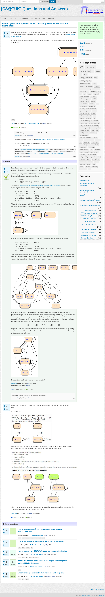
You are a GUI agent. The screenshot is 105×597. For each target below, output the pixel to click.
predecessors (83, 169)
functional (95, 144)
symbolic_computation (85, 111)
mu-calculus (96, 89)
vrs (81, 66)
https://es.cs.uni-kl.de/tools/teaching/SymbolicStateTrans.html (45, 153)
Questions (12, 18)
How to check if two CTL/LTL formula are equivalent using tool (42, 551)
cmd (81, 125)
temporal (96, 94)
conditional (82, 159)
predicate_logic (83, 123)
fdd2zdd (94, 111)
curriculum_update (84, 135)
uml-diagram (92, 147)
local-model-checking (85, 89)
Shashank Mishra (50, 576)
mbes (94, 83)
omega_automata (86, 78)
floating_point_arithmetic (85, 115)
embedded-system (84, 149)
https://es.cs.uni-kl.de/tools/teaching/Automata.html (50, 139)
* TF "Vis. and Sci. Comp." (88, 210)
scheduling (82, 164)
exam (98, 71)
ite (98, 159)
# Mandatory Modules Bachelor (90, 205)
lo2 (80, 94)
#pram (88, 159)
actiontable (82, 154)
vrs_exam (90, 67)
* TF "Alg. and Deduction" (88, 221)
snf (94, 115)
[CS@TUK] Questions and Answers (34, 9)
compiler (90, 161)
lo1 (99, 157)
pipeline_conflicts (84, 152)
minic (92, 130)
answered (14, 383)
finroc (81, 140)
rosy (95, 78)
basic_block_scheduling (85, 137)
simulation (91, 103)
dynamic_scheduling (94, 123)
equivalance (92, 106)
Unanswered (23, 18)
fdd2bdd (93, 113)
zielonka (97, 86)
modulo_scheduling (91, 154)
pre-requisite (83, 144)
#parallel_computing (84, 130)
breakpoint (88, 118)
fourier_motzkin (83, 106)
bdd (84, 94)
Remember (45, 1)
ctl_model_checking (84, 113)
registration (97, 149)
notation (81, 166)
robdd (86, 132)
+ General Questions (86, 238)
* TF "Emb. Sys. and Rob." (88, 224)
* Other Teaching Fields (87, 232)
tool (97, 103)
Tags (31, 18)
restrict (94, 159)
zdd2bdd (98, 140)
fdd (89, 169)
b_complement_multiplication (91, 125)
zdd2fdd (94, 99)
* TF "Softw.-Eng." (86, 216)
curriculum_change (84, 120)
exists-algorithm (83, 103)
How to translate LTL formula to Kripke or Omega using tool (41, 541)
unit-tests (95, 137)
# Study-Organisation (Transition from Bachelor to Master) (89, 193)
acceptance (92, 132)
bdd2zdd (82, 108)
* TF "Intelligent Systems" (88, 229)
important (94, 166)
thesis (89, 144)
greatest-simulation (84, 96)
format (81, 132)
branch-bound (95, 142)
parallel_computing (85, 81)
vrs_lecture (93, 96)
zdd (94, 118)
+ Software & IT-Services (88, 235)
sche (86, 140)
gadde (47, 566)
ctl (80, 74)
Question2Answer (85, 595)
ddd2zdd (91, 140)
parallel (89, 164)
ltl (92, 71)
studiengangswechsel (91, 108)
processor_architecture (86, 86)
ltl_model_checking (85, 83)
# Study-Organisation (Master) (90, 200)
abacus (96, 161)
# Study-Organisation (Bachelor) (87, 184)
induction (82, 118)
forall (94, 164)
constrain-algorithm (84, 128)
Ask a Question (48, 18)
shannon (88, 166)
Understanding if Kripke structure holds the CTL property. (41, 573)
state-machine (83, 147)
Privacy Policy (99, 589)
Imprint (92, 589)
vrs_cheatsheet (94, 120)
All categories (85, 180)
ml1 (91, 149)
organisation (93, 157)
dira (85, 74)
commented (17, 135)
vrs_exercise (85, 71)
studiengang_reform (84, 101)
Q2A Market (101, 595)
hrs (80, 142)
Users (37, 18)
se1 (99, 91)
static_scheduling (84, 157)
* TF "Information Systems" (89, 213)
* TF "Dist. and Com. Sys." (88, 219)
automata (93, 91)
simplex (89, 94)
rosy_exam (87, 99)
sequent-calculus (84, 91)
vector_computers (94, 152)
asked (13, 123)
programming (83, 161)
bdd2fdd (93, 101)
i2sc (97, 130)
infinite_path (86, 142)
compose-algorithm (95, 128)
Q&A (4, 18)
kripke (81, 99)
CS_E (47, 535)
